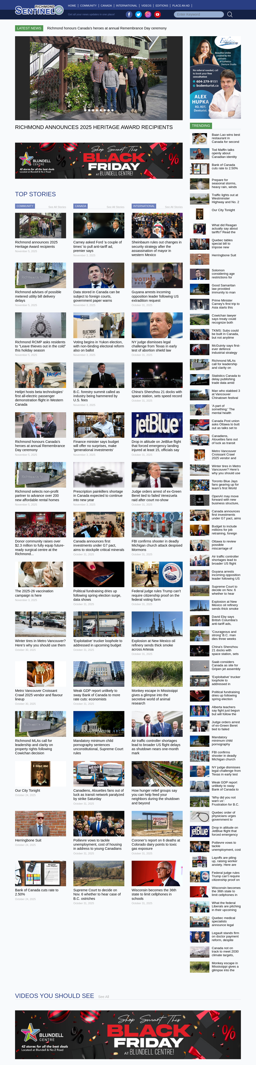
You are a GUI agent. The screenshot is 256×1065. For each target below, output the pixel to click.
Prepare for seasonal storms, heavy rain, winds (224, 183)
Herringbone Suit (224, 255)
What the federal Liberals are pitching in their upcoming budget (226, 908)
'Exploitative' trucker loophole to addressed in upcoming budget (226, 682)
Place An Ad (181, 5)
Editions (161, 5)
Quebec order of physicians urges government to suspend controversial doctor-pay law (224, 821)
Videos (146, 5)
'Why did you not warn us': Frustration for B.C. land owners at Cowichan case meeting (225, 806)
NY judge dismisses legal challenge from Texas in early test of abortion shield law (226, 774)
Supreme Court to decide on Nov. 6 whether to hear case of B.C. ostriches (224, 594)
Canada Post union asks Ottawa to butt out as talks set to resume (225, 426)
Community (88, 5)
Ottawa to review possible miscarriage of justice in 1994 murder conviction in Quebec (226, 550)
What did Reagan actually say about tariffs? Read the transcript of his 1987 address (225, 232)
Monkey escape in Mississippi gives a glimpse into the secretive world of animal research (225, 970)
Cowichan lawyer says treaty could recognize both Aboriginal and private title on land (225, 323)
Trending (201, 126)
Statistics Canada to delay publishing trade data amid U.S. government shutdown (226, 383)
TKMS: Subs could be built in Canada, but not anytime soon (225, 336)
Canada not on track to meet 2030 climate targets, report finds (225, 953)
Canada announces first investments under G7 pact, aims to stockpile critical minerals (226, 518)
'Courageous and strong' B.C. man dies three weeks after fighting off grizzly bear (224, 639)
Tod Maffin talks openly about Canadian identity (224, 153)
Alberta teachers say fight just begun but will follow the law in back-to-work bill (226, 714)
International (126, 5)
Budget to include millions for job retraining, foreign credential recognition (224, 533)
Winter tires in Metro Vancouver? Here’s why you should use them (226, 471)
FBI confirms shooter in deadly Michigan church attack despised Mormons (224, 759)
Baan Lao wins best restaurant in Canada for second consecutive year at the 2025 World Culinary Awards (226, 143)
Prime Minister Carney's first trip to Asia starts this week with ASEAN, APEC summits (225, 308)
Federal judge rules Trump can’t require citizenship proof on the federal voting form (226, 880)
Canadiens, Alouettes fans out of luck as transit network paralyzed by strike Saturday (225, 443)
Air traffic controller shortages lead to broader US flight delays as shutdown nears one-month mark (226, 565)
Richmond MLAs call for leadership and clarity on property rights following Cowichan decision (225, 369)
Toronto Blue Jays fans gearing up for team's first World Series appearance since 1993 (225, 488)
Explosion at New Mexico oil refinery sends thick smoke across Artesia (225, 607)
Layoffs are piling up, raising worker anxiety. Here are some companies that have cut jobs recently (224, 866)
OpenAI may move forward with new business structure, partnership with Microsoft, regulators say (225, 505)
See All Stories (57, 207)
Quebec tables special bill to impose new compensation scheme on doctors (225, 247)
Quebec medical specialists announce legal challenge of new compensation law (225, 925)
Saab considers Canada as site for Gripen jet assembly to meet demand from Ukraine (226, 669)
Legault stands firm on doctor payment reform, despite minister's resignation (225, 940)
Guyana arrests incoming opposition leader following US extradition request (226, 577)
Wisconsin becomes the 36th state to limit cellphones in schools (226, 893)
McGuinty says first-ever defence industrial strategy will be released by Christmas (226, 353)
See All (103, 997)
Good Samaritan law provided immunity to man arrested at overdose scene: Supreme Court (224, 294)
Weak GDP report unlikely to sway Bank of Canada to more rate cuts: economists (225, 790)
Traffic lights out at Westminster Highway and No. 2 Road (225, 200)
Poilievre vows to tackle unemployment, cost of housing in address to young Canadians (226, 851)
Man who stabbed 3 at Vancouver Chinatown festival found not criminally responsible (226, 398)
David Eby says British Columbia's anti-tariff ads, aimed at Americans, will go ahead (225, 625)
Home (73, 5)
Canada (106, 5)
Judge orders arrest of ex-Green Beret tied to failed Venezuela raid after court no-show (226, 729)
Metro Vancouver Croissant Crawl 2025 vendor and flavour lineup (224, 456)
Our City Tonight (223, 210)
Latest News (29, 28)
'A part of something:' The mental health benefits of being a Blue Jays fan (225, 413)
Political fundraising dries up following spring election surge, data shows (226, 697)
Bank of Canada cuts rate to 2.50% (225, 166)
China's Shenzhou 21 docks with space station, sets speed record (225, 652)
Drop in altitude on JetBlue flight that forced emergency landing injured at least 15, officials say (225, 836)
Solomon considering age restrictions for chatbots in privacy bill (225, 277)
